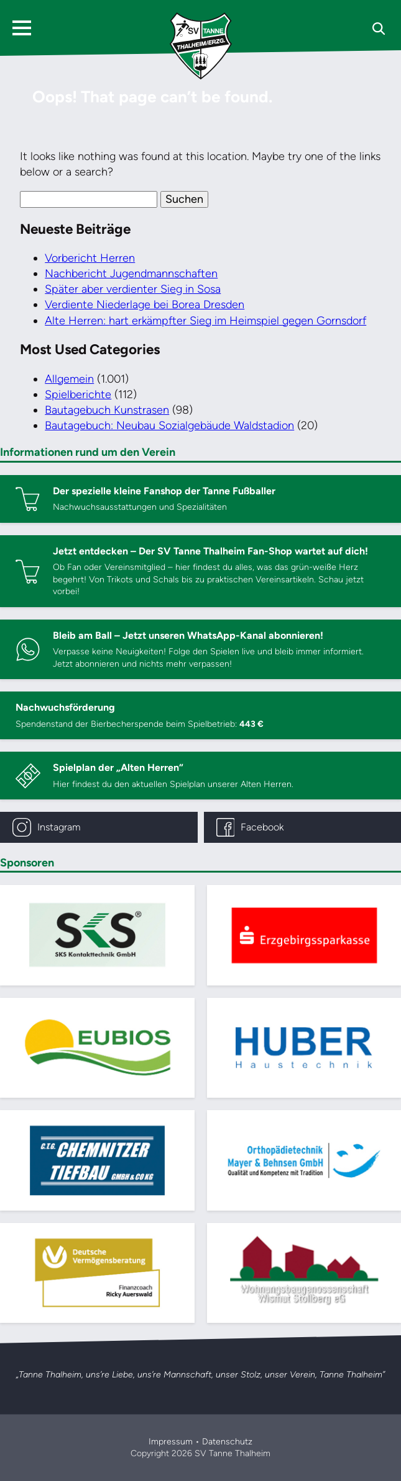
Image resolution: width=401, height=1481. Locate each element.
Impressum (171, 1441)
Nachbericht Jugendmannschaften (131, 273)
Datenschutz (227, 1441)
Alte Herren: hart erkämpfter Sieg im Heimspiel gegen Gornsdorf (205, 320)
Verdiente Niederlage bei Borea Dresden (144, 304)
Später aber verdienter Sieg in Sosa (133, 289)
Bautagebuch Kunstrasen (107, 410)
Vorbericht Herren (90, 258)
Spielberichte (78, 394)
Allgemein (69, 379)
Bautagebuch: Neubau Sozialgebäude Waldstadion (169, 425)
